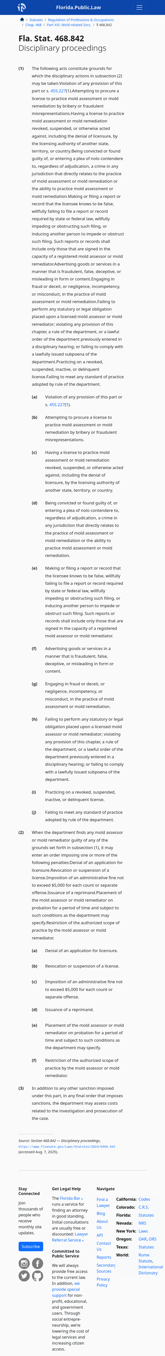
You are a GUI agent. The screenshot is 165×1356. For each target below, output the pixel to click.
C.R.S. (144, 1207)
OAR (143, 1239)
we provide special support (66, 1289)
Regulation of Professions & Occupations (81, 19)
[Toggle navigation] (139, 7)
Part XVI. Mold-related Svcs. (69, 24)
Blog (101, 1213)
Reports (104, 1257)
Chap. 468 (34, 24)
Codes (144, 1199)
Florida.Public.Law (78, 7)
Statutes (36, 19)
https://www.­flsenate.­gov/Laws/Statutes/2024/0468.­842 (67, 1147)
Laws (143, 1231)
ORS (152, 1239)
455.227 (58, 91)
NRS (142, 1223)
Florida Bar (70, 1198)
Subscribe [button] (31, 1246)
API (100, 1235)
